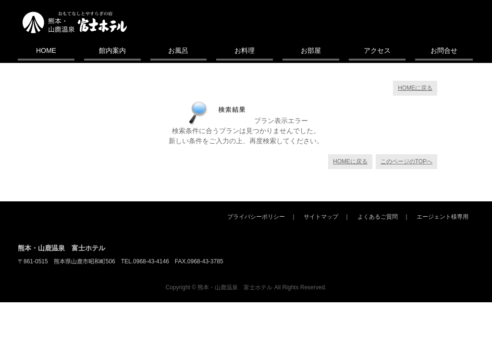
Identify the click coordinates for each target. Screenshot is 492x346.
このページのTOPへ (406, 161)
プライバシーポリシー (256, 216)
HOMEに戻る (415, 88)
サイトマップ (321, 216)
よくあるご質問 (377, 216)
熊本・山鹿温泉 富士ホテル (61, 248)
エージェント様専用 (442, 216)
